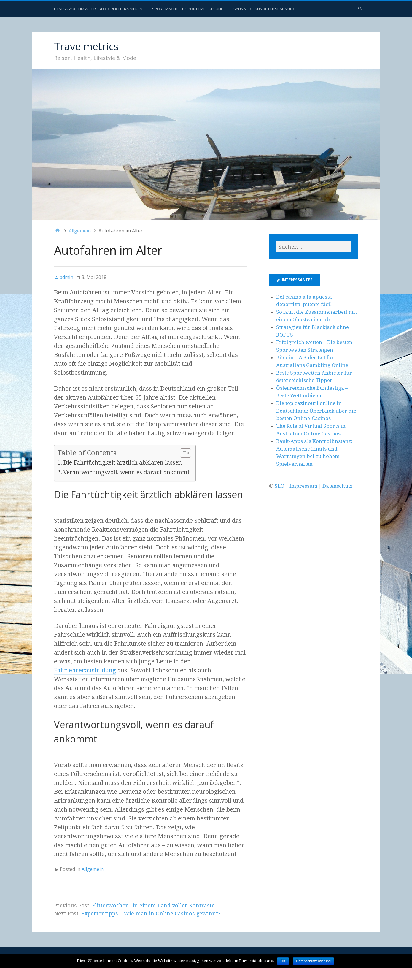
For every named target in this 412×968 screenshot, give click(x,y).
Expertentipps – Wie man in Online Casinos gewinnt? (151, 913)
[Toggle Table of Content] (183, 453)
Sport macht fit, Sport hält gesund (188, 9)
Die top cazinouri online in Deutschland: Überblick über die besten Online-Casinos (316, 410)
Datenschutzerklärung (313, 961)
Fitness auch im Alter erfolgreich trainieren (98, 9)
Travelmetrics (86, 46)
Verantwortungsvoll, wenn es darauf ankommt (126, 472)
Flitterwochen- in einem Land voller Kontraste (153, 905)
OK (282, 961)
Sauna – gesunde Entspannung (264, 9)
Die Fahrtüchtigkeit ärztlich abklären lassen (122, 462)
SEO (279, 486)
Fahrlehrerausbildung (85, 670)
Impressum (303, 486)
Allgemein (93, 869)
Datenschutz (337, 486)
